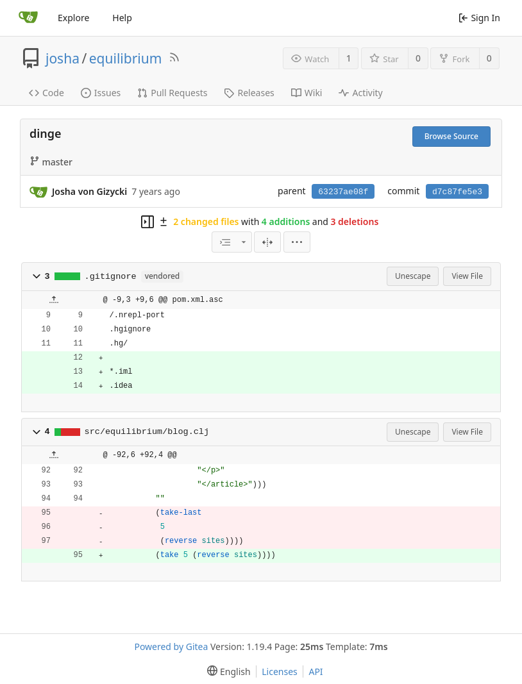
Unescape (412, 276)
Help (122, 18)
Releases (249, 93)
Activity (360, 93)
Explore (73, 18)
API (315, 671)
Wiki (307, 93)
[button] (36, 276)
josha (63, 58)
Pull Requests (172, 93)
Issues (101, 93)
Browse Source (451, 136)
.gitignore (111, 276)
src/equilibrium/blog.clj (147, 432)
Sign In (479, 18)
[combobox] (231, 242)
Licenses (280, 671)
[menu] (296, 242)
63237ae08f (343, 192)
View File (467, 276)
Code (46, 93)
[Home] (28, 18)
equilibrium (125, 58)
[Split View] (267, 242)
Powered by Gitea (171, 646)
